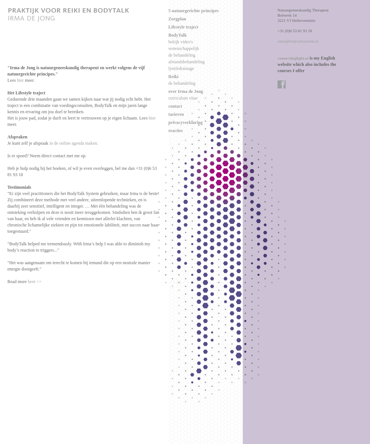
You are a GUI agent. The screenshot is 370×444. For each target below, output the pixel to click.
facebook (282, 84)
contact (175, 106)
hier (20, 80)
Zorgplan (177, 18)
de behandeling (181, 55)
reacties (175, 130)
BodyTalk (177, 35)
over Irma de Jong (185, 91)
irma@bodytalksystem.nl (298, 41)
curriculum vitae (183, 98)
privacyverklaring (185, 122)
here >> (34, 281)
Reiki (173, 76)
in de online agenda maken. (74, 143)
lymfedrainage (181, 68)
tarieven (176, 114)
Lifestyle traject (183, 27)
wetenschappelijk (183, 48)
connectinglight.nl (293, 58)
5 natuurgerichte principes (193, 10)
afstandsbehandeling (186, 61)
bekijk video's (180, 41)
